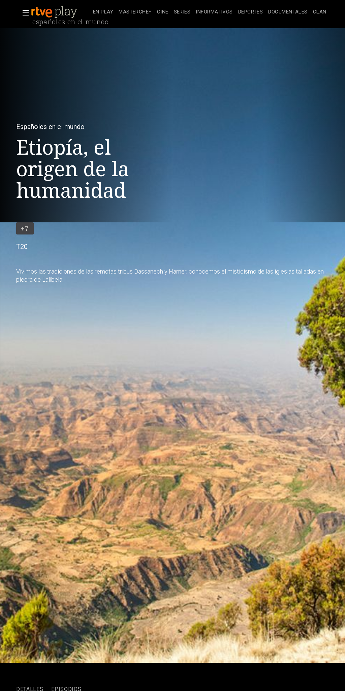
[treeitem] (103, 12)
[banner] (60, 12)
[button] (23, 12)
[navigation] (209, 12)
